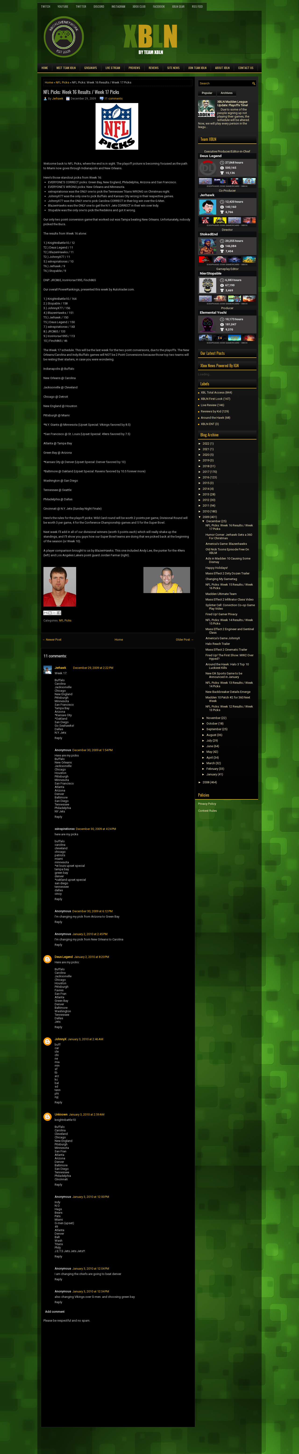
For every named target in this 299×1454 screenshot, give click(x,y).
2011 (206, 505)
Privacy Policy (207, 803)
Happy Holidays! (217, 568)
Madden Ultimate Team (221, 594)
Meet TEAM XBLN (66, 68)
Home (45, 68)
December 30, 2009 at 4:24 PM (96, 829)
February (212, 768)
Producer (227, 308)
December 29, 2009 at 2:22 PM (93, 668)
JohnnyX (60, 1039)
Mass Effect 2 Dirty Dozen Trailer (227, 573)
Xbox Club (139, 6)
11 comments (113, 98)
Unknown (61, 1114)
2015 (206, 483)
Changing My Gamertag (221, 579)
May (209, 751)
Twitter (81, 6)
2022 (206, 443)
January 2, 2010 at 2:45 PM (89, 934)
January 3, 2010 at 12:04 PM (90, 1268)
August (211, 735)
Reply (58, 738)
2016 (206, 477)
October (211, 723)
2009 (206, 517)
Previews (134, 68)
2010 (206, 511)
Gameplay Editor (227, 269)
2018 (206, 466)
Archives (227, 93)
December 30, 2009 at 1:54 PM (92, 750)
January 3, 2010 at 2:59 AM (86, 1114)
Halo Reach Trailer (218, 644)
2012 (206, 500)
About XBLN (222, 68)
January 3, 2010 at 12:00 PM (90, 1196)
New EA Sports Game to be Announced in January (224, 675)
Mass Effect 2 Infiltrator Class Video (230, 599)
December (213, 521)
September (213, 729)
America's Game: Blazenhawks (226, 544)
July (209, 740)
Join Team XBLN (197, 68)
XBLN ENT (207, 424)
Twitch (45, 6)
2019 (206, 460)
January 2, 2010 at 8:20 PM (91, 957)
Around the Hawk (212, 417)
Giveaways (90, 68)
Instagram (118, 6)
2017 (206, 471)
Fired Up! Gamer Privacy (221, 614)
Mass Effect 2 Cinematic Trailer (226, 649)
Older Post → (185, 639)
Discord (99, 6)
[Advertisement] (95, 1438)
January (211, 774)
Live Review (209, 405)
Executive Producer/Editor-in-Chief (227, 151)
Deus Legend (64, 957)
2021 (206, 449)
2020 (206, 454)
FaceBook (159, 6)
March (210, 763)
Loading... (204, 374)
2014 (206, 488)
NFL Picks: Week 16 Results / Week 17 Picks (81, 92)
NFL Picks (62, 82)
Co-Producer (227, 190)
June (209, 746)
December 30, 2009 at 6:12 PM (92, 911)
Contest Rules (207, 810)
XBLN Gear (178, 6)
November (213, 718)
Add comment (54, 1311)
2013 (206, 494)
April (209, 757)
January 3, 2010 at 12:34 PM (90, 1291)
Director (227, 229)
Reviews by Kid (211, 411)
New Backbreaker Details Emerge (228, 692)
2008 (206, 782)
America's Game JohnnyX (223, 638)
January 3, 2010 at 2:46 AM (85, 1039)
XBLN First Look (212, 399)
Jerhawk (57, 98)
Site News (173, 68)
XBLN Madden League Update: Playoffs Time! (232, 103)
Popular (207, 93)
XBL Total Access (212, 392)
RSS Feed (197, 6)
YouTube (63, 6)
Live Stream (113, 68)
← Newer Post (51, 639)
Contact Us (245, 68)
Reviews (154, 68)
